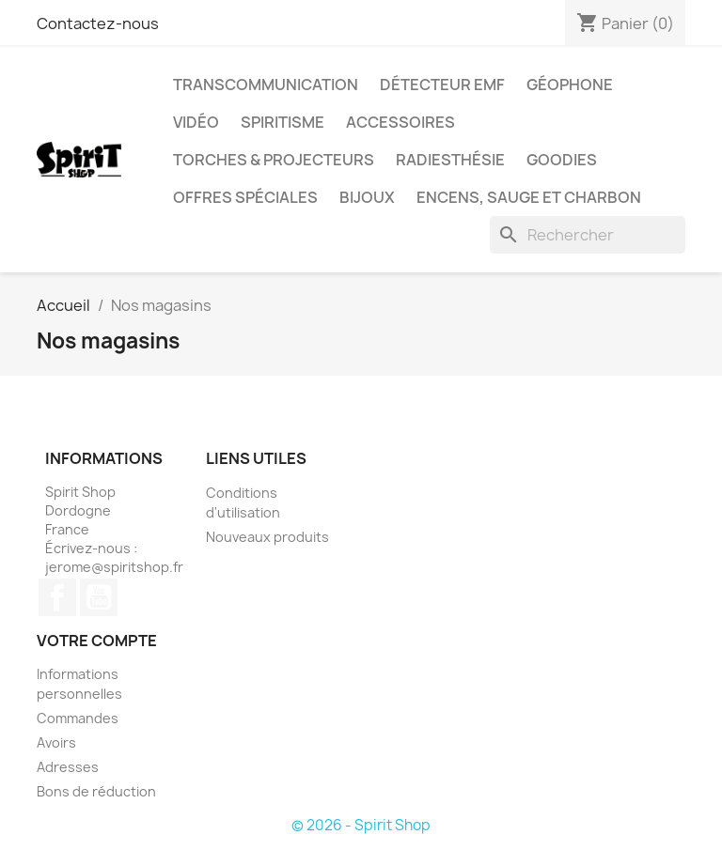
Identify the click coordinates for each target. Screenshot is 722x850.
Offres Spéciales (245, 197)
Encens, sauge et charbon (528, 197)
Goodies (561, 159)
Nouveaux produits (267, 537)
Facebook (57, 597)
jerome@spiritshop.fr (114, 567)
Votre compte (97, 640)
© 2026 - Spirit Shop (361, 825)
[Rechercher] (587, 235)
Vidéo (196, 122)
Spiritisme (282, 122)
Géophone (569, 84)
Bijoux (367, 197)
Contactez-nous (98, 23)
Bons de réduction (96, 791)
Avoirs (56, 742)
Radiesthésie (450, 159)
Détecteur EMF (442, 84)
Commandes (77, 718)
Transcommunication (265, 84)
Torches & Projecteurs (273, 159)
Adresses (68, 767)
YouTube (99, 597)
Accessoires (400, 122)
